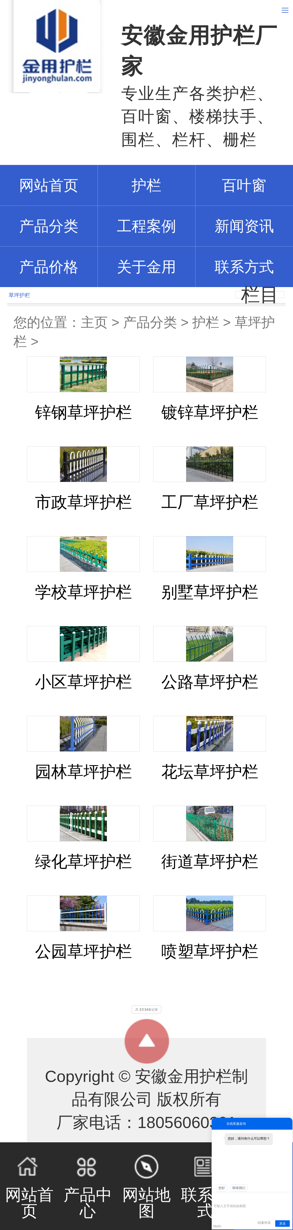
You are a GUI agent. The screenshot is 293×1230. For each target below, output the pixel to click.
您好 (221, 1188)
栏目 (260, 294)
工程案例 (146, 226)
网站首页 (29, 1186)
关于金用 (146, 266)
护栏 (146, 185)
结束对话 (264, 1223)
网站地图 (146, 1186)
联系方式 (244, 266)
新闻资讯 (244, 226)
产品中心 (88, 1186)
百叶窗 (244, 185)
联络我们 (238, 1188)
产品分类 (150, 322)
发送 (282, 1223)
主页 (94, 322)
